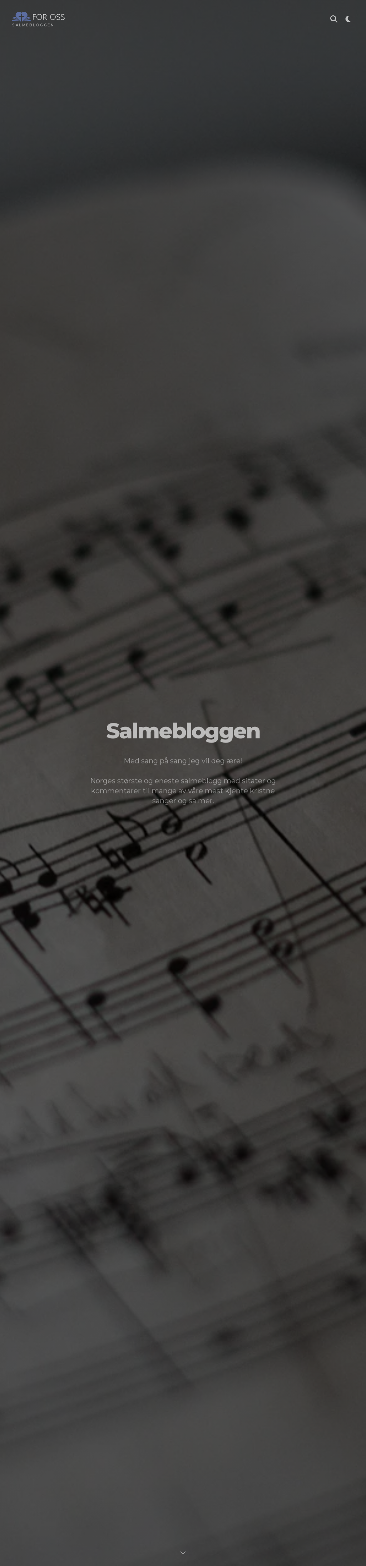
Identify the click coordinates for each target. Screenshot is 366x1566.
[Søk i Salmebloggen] (333, 19)
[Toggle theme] (348, 19)
